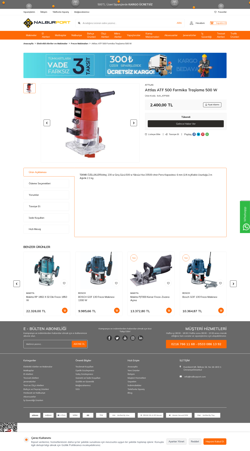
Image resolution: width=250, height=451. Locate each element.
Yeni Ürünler (134, 370)
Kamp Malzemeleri (152, 35)
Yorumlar (34, 194)
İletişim (43, 12)
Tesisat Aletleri (221, 35)
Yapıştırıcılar (133, 35)
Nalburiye (77, 35)
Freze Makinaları (79, 43)
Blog (130, 392)
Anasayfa (28, 43)
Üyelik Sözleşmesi (85, 370)
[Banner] (125, 65)
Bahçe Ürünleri (91, 35)
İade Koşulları (36, 217)
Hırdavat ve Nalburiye (34, 392)
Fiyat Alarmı (211, 105)
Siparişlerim (29, 12)
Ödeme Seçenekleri (40, 183)
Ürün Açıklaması (38, 172)
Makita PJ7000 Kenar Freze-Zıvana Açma (149, 298)
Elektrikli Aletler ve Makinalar (52, 43)
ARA (172, 23)
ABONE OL (79, 344)
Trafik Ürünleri (234, 35)
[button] (47, 123)
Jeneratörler (189, 35)
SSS (78, 389)
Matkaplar (60, 35)
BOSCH (82, 293)
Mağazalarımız (81, 12)
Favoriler (220, 12)
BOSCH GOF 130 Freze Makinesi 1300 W (96, 298)
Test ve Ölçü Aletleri (33, 385)
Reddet (195, 441)
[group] (90, 122)
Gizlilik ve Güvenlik (85, 381)
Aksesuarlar (171, 35)
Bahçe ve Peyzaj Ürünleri (36, 389)
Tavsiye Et (172, 135)
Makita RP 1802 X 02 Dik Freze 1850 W (46, 298)
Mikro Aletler (118, 35)
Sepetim (132, 381)
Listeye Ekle (152, 135)
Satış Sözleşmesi (84, 374)
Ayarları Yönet (176, 441)
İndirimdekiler (134, 385)
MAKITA (30, 293)
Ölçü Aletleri (105, 35)
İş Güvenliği (206, 35)
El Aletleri (46, 35)
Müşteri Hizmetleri (137, 378)
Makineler (31, 35)
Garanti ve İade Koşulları (88, 378)
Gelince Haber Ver (186, 124)
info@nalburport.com (195, 376)
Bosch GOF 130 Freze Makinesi (199, 296)
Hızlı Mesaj (35, 229)
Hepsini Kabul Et (215, 441)
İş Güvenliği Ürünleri (33, 400)
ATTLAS (149, 84)
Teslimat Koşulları (84, 366)
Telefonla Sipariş (61, 12)
